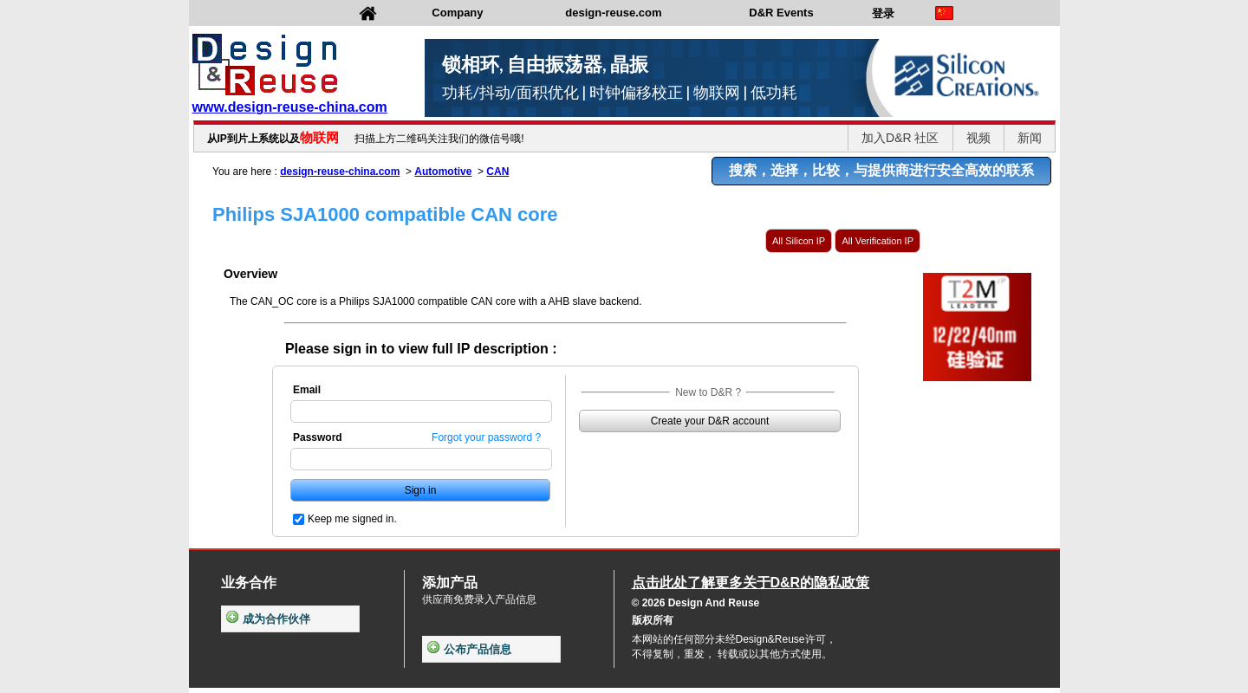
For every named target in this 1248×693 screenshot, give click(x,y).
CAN (497, 171)
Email (307, 390)
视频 (978, 138)
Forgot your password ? (486, 437)
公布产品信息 (469, 649)
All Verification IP (877, 241)
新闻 (1029, 138)
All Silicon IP (798, 241)
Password (317, 437)
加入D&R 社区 (900, 138)
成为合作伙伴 (268, 618)
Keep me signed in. (352, 519)
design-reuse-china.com (340, 171)
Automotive (442, 171)
